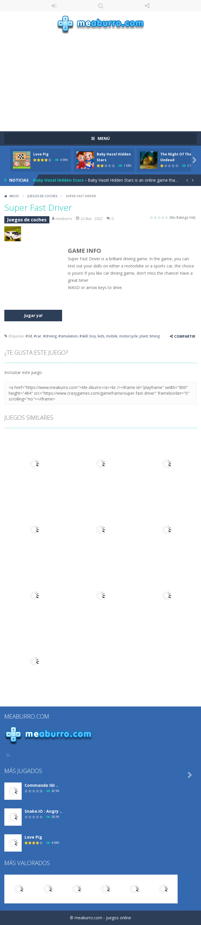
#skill (83, 336)
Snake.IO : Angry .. (43, 811)
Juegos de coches (42, 196)
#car (37, 336)
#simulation (68, 336)
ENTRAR (54, 6)
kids (101, 336)
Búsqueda (100, 6)
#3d (28, 336)
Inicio (14, 196)
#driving (50, 336)
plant (143, 336)
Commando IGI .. (41, 785)
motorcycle (128, 336)
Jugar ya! (33, 315)
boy (93, 336)
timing (155, 336)
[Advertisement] (102, 79)
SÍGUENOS (147, 6)
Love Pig (41, 154)
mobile (112, 336)
